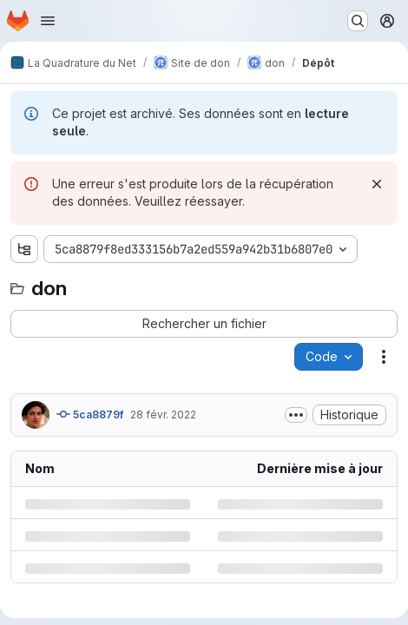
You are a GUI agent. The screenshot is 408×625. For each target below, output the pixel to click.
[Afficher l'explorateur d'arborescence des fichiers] (24, 249)
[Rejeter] (376, 184)
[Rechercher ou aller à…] (357, 20)
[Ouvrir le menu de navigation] (48, 21)
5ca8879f (89, 414)
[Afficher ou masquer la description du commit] (296, 415)
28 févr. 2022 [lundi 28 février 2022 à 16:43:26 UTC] (163, 414)
